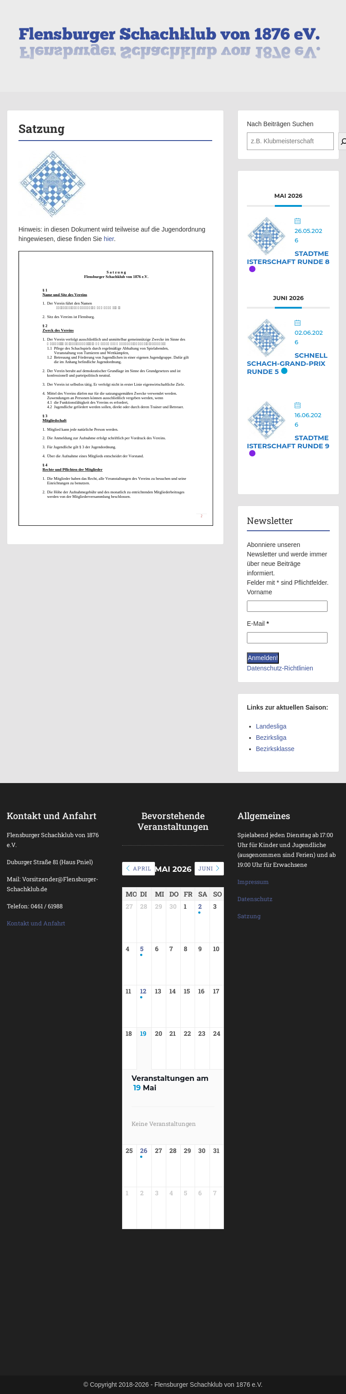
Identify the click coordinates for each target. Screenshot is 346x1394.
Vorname (259, 592)
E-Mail (258, 623)
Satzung (248, 916)
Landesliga (271, 726)
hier (109, 238)
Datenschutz (255, 899)
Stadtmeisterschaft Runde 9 (288, 441)
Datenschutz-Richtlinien (280, 668)
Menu (16, 15)
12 (143, 997)
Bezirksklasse (275, 748)
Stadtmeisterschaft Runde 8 (288, 257)
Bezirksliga (271, 737)
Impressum (253, 882)
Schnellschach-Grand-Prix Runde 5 (287, 363)
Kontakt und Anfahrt (36, 923)
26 (143, 1162)
